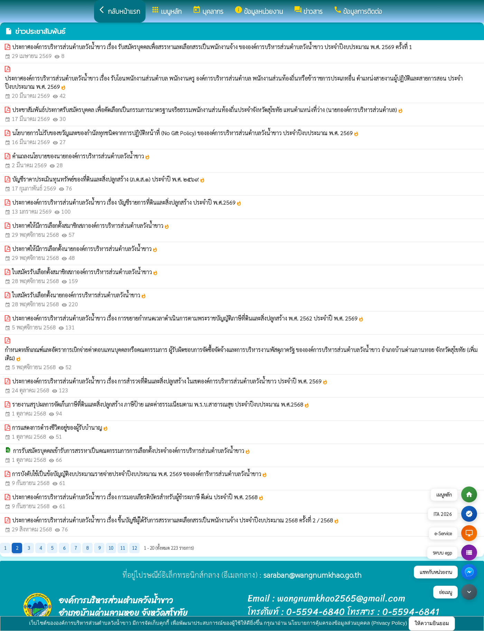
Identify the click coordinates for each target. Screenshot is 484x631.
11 (122, 548)
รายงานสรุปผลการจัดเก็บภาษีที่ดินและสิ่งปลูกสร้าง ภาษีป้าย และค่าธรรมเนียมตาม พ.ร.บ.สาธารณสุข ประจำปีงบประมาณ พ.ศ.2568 (160, 404)
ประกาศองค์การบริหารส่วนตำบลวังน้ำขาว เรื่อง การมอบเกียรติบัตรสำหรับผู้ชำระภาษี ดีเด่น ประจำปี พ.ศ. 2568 (138, 497)
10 (111, 548)
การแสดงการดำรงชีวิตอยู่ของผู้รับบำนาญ (60, 427)
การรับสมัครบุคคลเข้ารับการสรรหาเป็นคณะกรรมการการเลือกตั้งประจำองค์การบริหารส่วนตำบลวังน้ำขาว (131, 450)
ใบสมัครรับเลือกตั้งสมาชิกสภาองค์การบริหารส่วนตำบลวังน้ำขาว (85, 272)
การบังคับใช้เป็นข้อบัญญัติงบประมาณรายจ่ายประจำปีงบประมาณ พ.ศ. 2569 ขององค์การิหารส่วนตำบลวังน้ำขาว (139, 473)
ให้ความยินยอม (432, 623)
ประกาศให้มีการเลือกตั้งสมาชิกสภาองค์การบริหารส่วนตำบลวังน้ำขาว (90, 225)
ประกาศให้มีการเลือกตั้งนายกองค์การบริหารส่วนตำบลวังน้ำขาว (85, 248)
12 (134, 548)
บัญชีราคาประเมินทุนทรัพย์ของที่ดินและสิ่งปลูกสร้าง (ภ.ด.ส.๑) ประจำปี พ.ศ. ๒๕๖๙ (108, 179)
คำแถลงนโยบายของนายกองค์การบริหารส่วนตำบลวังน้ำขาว (81, 156)
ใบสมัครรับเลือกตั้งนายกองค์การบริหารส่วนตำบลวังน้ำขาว (79, 295)
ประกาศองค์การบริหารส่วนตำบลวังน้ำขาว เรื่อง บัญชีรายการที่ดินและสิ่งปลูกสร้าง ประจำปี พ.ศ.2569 (127, 202)
